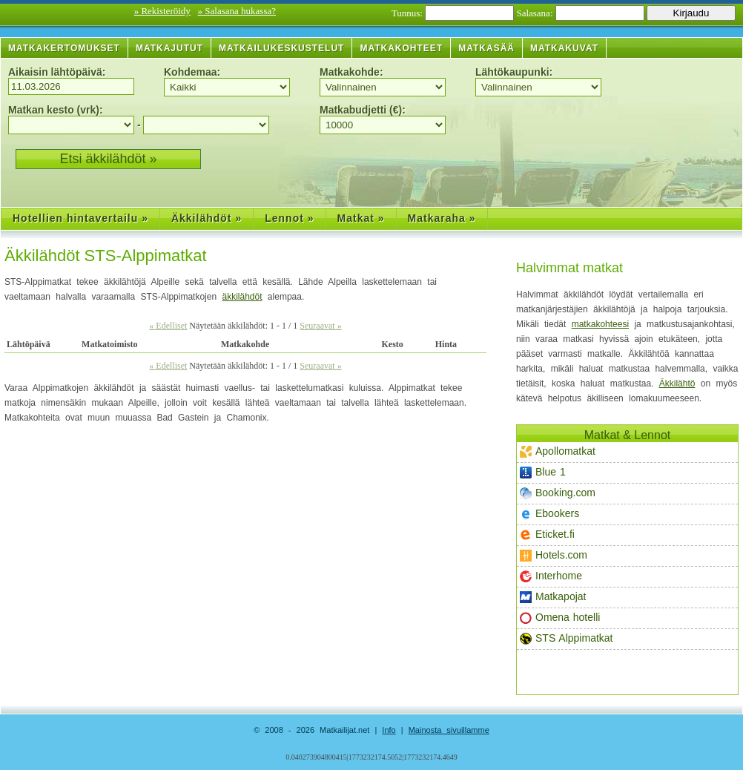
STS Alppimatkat (566, 638)
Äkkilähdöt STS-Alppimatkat (105, 255)
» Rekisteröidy (162, 10)
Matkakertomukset (64, 48)
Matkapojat (553, 596)
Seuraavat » (320, 325)
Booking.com (557, 493)
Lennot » (289, 218)
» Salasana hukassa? (237, 10)
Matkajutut (169, 48)
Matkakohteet (401, 48)
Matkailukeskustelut (281, 48)
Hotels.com (553, 555)
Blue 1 (543, 472)
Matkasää (486, 48)
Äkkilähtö (677, 383)
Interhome (551, 576)
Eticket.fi (547, 534)
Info (388, 729)
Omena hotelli (560, 617)
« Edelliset (168, 325)
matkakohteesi (600, 324)
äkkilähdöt (242, 297)
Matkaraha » (442, 218)
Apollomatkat (557, 451)
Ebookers (549, 513)
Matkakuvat (564, 48)
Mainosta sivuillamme (449, 729)
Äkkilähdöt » (206, 218)
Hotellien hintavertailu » (80, 218)
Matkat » (361, 218)
